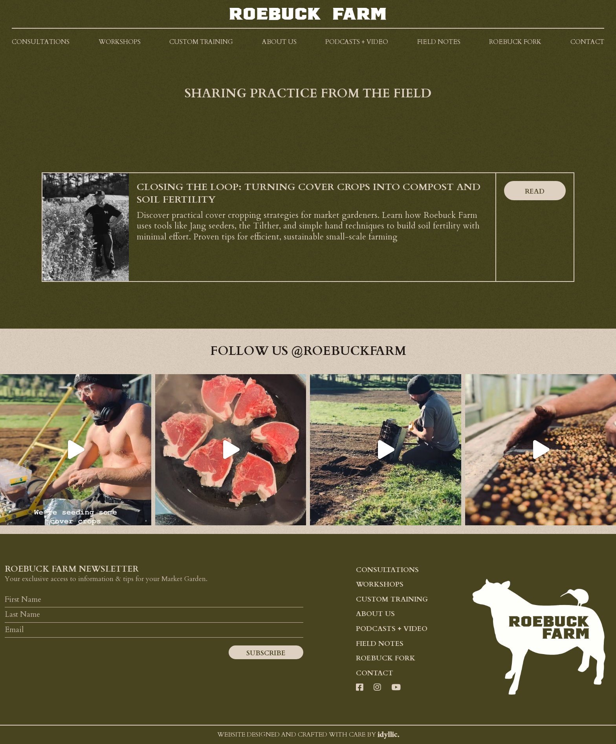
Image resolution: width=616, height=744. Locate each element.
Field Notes (379, 643)
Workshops (379, 584)
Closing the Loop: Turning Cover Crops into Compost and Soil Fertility (308, 193)
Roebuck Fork (385, 658)
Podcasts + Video (391, 628)
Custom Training (392, 599)
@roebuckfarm (348, 351)
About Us (375, 613)
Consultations (387, 569)
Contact (374, 673)
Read (534, 191)
